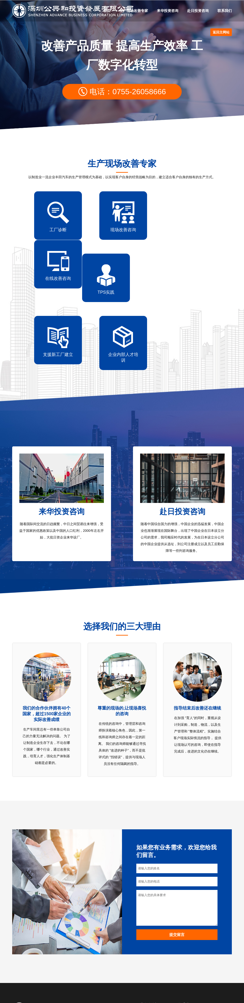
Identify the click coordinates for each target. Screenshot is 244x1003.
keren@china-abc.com (209, 971)
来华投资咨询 (167, 11)
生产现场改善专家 (133, 11)
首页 (107, 11)
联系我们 (224, 11)
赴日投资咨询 (198, 11)
